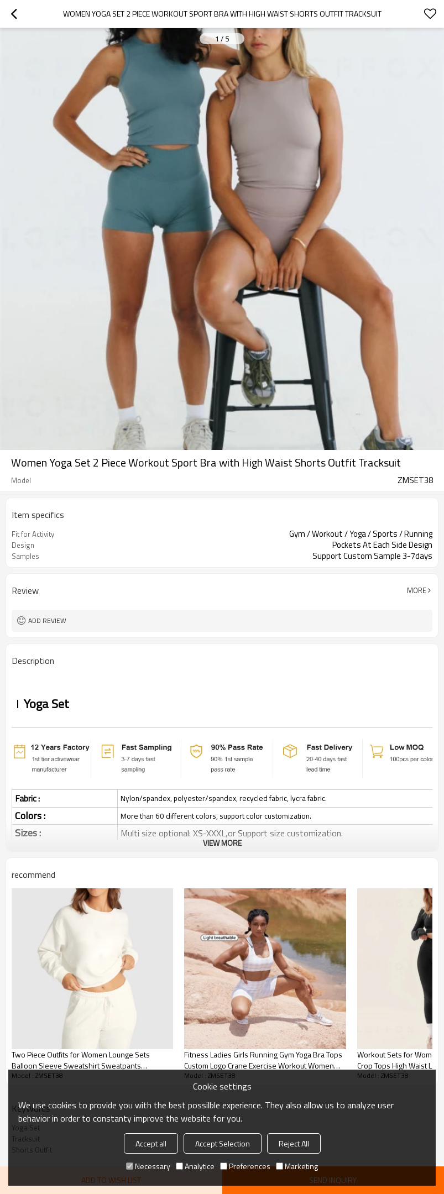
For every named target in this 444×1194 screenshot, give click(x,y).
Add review (47, 620)
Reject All (294, 1143)
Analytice (195, 1166)
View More (222, 843)
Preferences (245, 1166)
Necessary (148, 1166)
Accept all (150, 1143)
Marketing (297, 1166)
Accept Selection (222, 1143)
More (416, 590)
